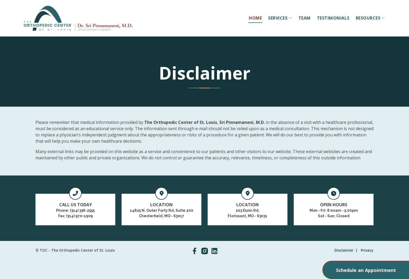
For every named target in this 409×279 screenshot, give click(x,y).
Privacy (367, 250)
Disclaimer (343, 250)
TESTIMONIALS (333, 18)
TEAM (304, 18)
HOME (255, 18)
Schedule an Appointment (366, 270)
